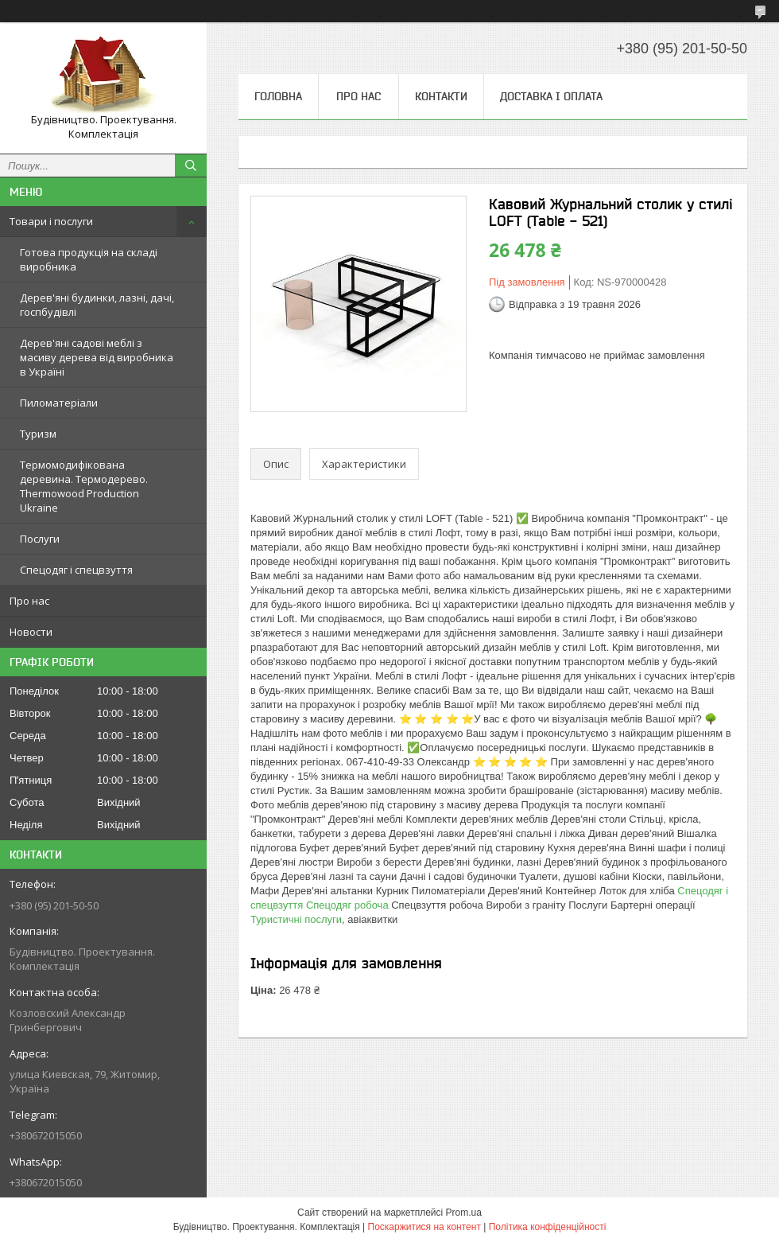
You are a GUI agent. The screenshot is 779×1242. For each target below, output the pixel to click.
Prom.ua (464, 1212)
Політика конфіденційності (548, 1226)
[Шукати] (191, 165)
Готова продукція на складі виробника (88, 259)
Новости (31, 632)
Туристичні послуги (296, 919)
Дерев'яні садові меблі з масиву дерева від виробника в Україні (96, 357)
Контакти (441, 96)
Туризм (38, 433)
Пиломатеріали (59, 402)
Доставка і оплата (551, 96)
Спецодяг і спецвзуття (76, 570)
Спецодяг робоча (347, 905)
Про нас (29, 601)
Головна (278, 96)
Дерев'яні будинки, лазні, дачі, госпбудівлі (97, 304)
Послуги (40, 538)
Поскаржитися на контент (424, 1226)
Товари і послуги (51, 221)
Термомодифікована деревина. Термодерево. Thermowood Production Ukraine (84, 486)
